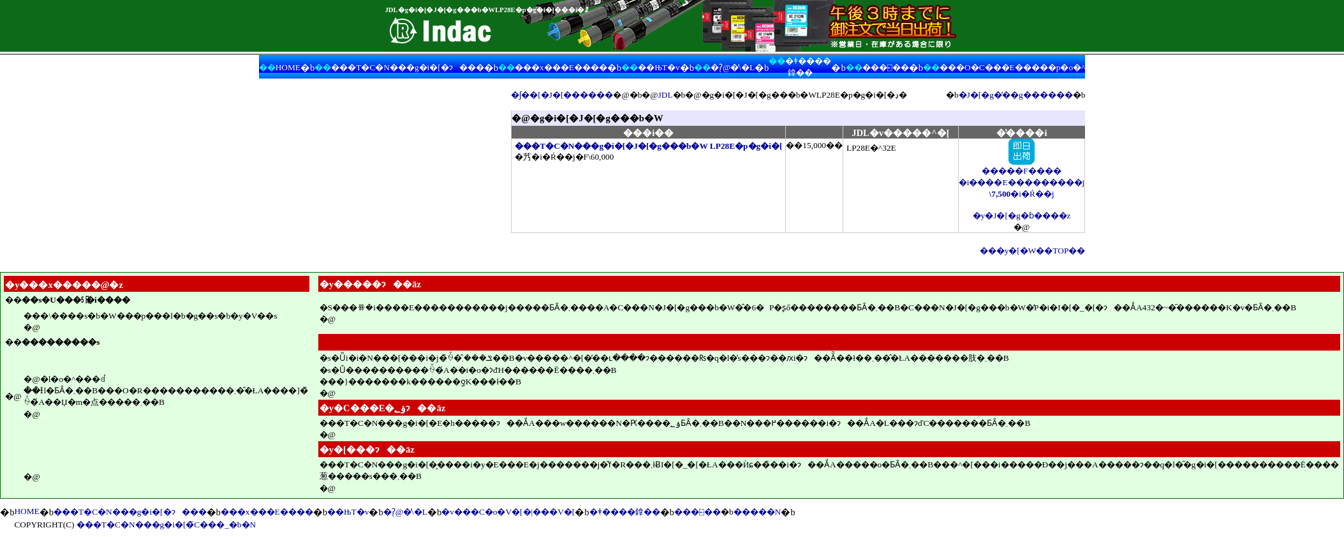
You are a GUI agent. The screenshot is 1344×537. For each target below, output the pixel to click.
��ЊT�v (658, 67)
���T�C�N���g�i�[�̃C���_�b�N (166, 524)
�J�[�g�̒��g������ (1016, 95)
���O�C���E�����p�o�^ (1012, 67)
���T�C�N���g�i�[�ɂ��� (407, 67)
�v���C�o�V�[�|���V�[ (508, 512)
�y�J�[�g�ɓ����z (1022, 215)
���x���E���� (561, 67)
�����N (757, 512)
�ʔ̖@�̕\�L (733, 67)
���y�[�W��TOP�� (1033, 250)
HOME (288, 67)
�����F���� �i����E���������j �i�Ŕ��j (1022, 178)
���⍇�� (885, 67)
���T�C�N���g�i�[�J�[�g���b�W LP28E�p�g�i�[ (648, 146)
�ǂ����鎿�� (624, 512)
